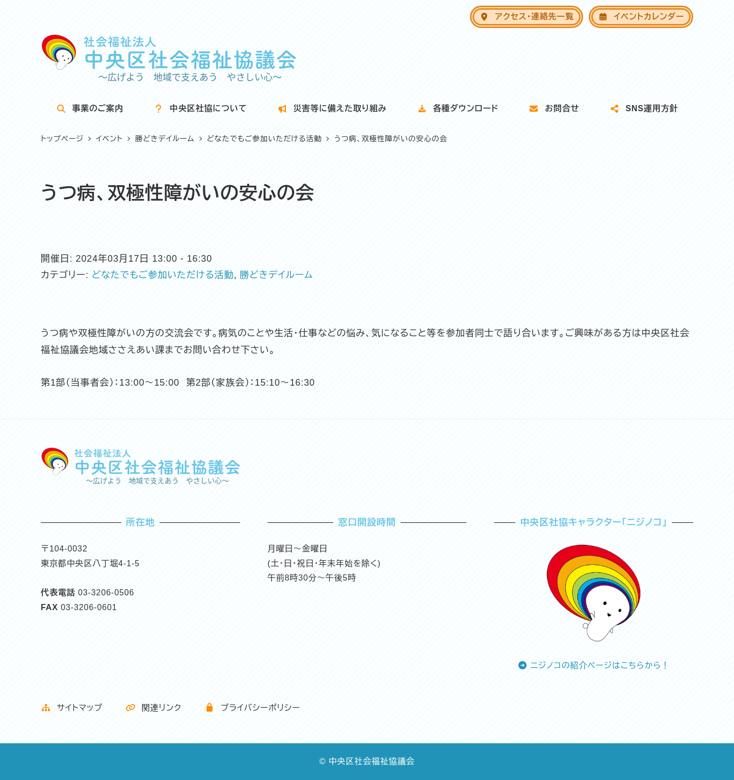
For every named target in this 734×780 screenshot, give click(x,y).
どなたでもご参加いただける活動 (163, 275)
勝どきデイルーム (276, 275)
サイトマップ (71, 707)
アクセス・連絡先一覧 (526, 16)
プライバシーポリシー (252, 707)
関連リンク (153, 707)
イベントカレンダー (641, 16)
